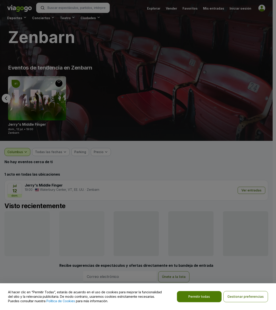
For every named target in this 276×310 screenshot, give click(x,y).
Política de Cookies (60, 301)
